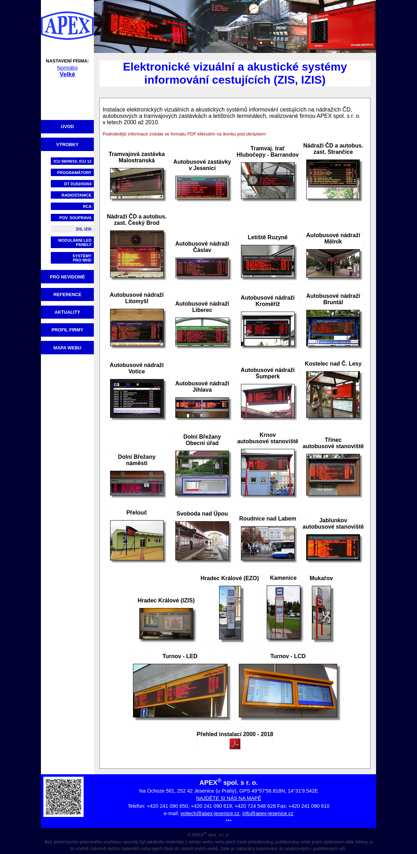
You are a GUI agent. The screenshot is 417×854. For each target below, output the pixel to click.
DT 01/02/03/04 (78, 184)
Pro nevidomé (67, 276)
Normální (67, 68)
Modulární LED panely (74, 242)
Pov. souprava (75, 218)
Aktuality (67, 312)
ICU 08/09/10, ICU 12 (73, 161)
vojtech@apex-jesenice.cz (209, 813)
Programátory (74, 172)
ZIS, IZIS (83, 229)
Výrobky (67, 144)
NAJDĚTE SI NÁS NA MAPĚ (228, 798)
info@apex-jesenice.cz (268, 813)
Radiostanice (77, 195)
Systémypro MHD (82, 258)
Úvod (67, 126)
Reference (67, 294)
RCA (87, 206)
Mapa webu (67, 347)
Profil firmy (67, 329)
